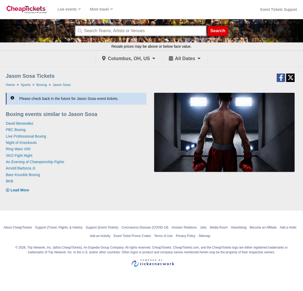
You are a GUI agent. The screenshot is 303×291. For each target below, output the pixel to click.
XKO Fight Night (19, 155)
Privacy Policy (185, 236)
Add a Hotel (288, 227)
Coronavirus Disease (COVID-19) (145, 227)
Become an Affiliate (263, 227)
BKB (9, 181)
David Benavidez (19, 123)
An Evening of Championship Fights (35, 162)
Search (217, 30)
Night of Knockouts (21, 142)
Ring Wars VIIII (18, 149)
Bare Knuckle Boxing (23, 175)
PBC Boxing (16, 130)
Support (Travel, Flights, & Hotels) (58, 227)
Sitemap (204, 236)
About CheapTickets (18, 227)
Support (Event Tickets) (102, 227)
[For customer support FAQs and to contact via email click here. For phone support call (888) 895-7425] (278, 9)
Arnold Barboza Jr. (21, 168)
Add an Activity (100, 236)
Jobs (203, 227)
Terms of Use (163, 236)
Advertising (238, 227)
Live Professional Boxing (26, 136)
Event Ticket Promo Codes (132, 236)
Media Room (219, 227)
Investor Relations (184, 227)
